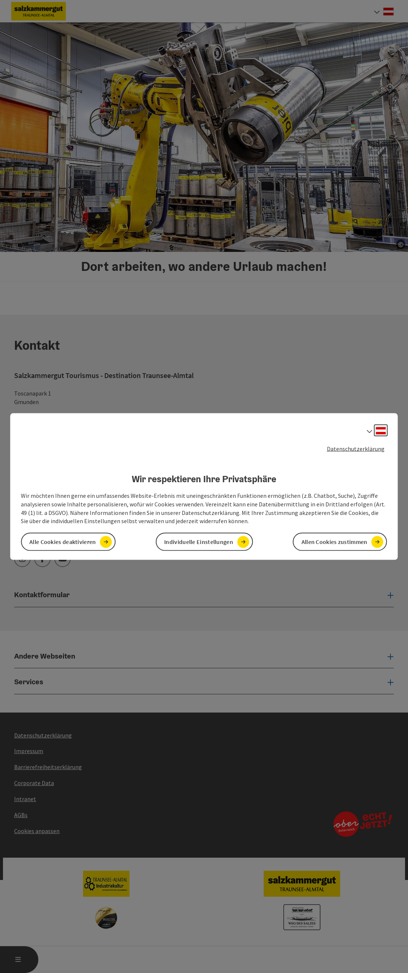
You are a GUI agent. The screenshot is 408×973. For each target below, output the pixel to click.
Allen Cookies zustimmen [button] (334, 541)
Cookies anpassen (37, 831)
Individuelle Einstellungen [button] (198, 541)
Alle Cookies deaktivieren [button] (62, 541)
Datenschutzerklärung (356, 448)
